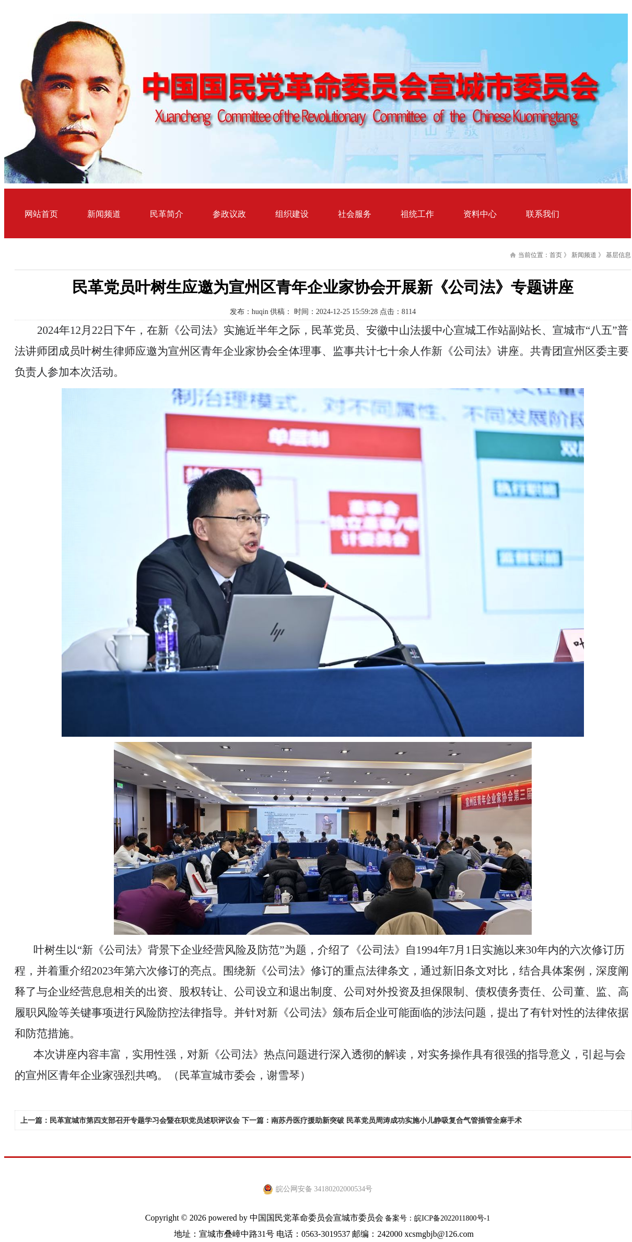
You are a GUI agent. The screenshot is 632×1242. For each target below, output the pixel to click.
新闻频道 (583, 255)
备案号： (399, 1218)
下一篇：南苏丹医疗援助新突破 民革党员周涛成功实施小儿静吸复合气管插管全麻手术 (382, 1120)
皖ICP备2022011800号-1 (452, 1218)
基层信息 (618, 255)
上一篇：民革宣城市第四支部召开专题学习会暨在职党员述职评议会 (130, 1120)
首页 (555, 255)
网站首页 (41, 214)
